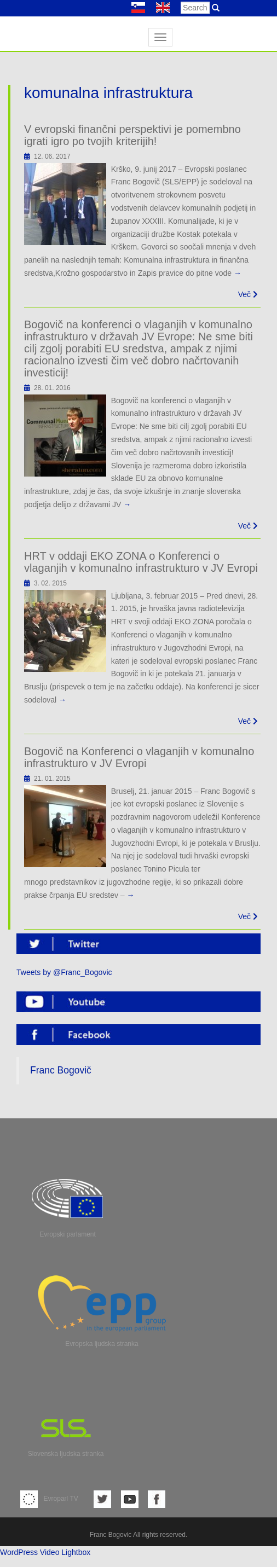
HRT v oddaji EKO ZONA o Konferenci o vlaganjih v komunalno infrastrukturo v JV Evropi (141, 562)
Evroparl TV (49, 1498)
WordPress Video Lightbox (45, 1552)
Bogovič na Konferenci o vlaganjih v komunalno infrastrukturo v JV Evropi (139, 757)
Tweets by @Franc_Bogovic (64, 972)
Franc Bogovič (60, 1070)
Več (248, 294)
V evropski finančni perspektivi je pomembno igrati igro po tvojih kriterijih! (132, 135)
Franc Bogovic (111, 1535)
